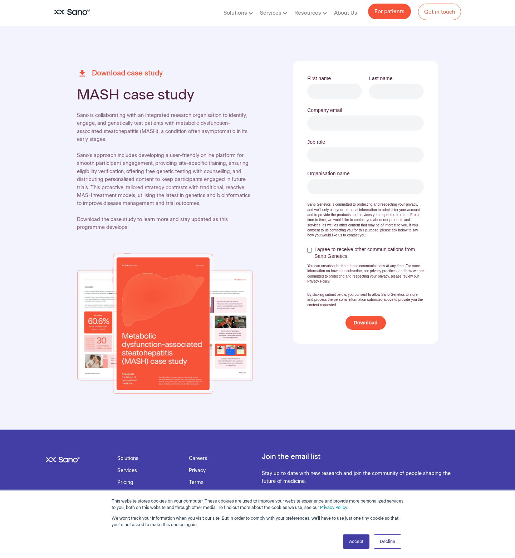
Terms (196, 482)
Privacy (197, 471)
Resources (310, 13)
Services (273, 13)
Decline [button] (387, 541)
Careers (198, 458)
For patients (389, 11)
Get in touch (439, 12)
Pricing (125, 482)
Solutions (238, 13)
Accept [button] (356, 541)
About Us (345, 13)
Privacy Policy (333, 507)
